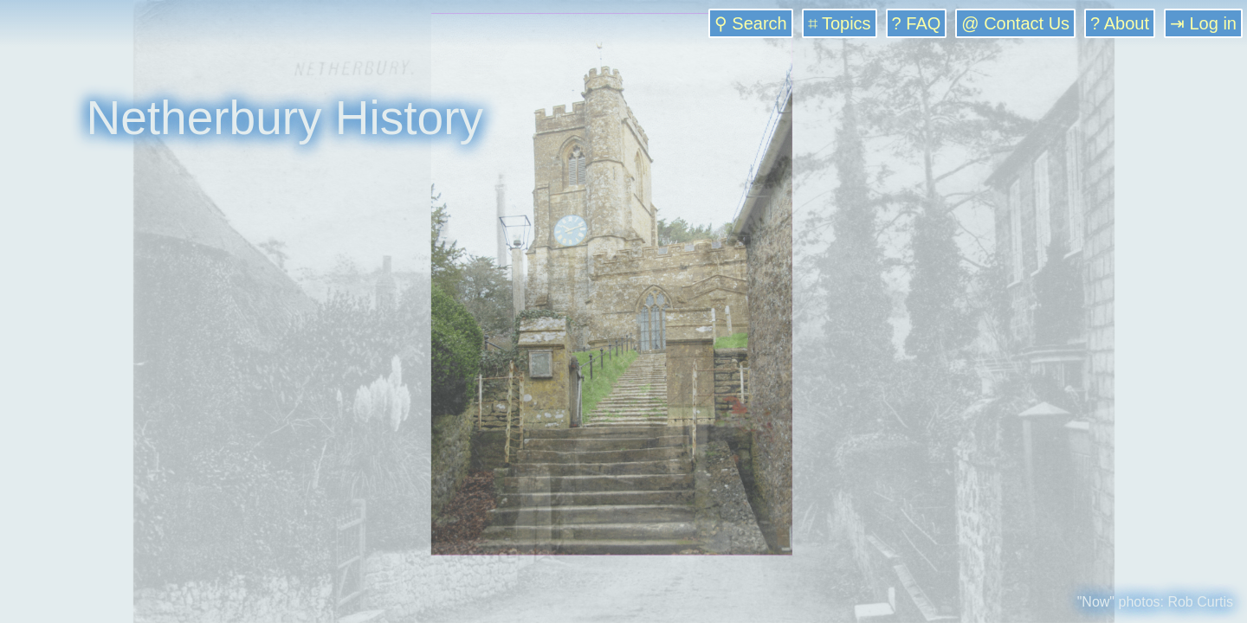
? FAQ (916, 23)
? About (1119, 23)
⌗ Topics (839, 23)
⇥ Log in (1203, 23)
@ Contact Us (1015, 23)
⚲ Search (750, 23)
